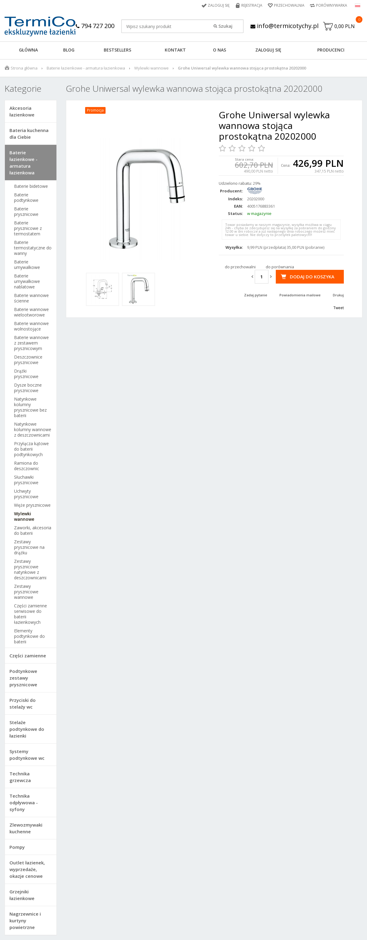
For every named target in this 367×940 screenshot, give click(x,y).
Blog (68, 50)
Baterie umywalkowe (27, 264)
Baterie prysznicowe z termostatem (28, 228)
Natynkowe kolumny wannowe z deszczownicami (32, 429)
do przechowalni (240, 267)
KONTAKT (175, 50)
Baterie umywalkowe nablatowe (27, 281)
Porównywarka (331, 5)
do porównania (280, 267)
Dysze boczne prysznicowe (28, 387)
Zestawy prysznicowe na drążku (29, 547)
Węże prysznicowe (32, 505)
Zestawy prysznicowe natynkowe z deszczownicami (30, 570)
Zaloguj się (219, 5)
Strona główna (24, 68)
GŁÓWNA (28, 50)
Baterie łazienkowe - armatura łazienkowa (86, 68)
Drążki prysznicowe (26, 373)
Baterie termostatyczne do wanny (33, 248)
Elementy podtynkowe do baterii (29, 636)
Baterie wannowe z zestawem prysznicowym (31, 343)
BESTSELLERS (117, 50)
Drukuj (338, 295)
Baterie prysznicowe (26, 211)
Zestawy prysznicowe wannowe (26, 592)
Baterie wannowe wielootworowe (31, 312)
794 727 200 (95, 26)
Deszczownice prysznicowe (28, 359)
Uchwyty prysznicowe (26, 493)
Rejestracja (251, 5)
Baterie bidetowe (31, 186)
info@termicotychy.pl (284, 26)
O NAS (219, 50)
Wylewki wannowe (151, 68)
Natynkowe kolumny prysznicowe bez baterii (30, 407)
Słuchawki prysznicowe (26, 479)
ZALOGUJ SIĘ (268, 50)
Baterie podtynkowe (26, 197)
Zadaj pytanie (255, 295)
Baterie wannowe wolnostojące (31, 326)
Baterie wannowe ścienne (31, 298)
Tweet (338, 307)
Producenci (330, 50)
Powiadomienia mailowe (300, 295)
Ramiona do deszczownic (26, 465)
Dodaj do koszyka (312, 276)
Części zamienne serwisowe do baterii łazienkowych (30, 614)
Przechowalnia (289, 5)
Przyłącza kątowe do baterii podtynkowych (31, 449)
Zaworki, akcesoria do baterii (32, 530)
